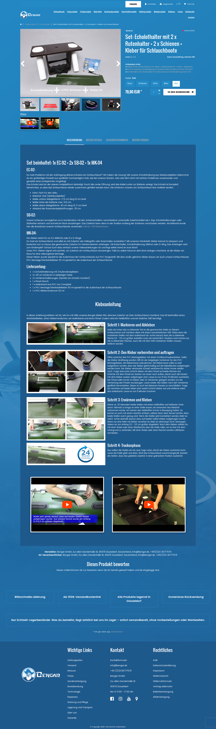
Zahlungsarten (75, 660)
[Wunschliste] (178, 4)
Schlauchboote (59, 11)
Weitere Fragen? (140, 140)
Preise (71, 676)
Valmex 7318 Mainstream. (95, 226)
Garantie (72, 718)
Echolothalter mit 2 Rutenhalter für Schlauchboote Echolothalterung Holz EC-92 (159, 72)
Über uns (72, 712)
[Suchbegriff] (72, 4)
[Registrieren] (166, 4)
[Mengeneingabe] (154, 92)
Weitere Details (94, 140)
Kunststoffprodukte (129, 11)
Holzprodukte (72, 11)
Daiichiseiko (189, 11)
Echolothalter (44, 24)
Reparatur (73, 697)
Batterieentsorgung (163, 691)
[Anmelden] (150, 4)
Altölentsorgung (161, 697)
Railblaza (171, 11)
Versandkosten (117, 632)
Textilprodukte (85, 11)
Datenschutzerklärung (164, 665)
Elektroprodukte (145, 11)
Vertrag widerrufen (162, 686)
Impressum (159, 670)
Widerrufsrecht (160, 676)
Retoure (72, 670)
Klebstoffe (98, 11)
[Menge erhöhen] (159, 90)
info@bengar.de (118, 665)
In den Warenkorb (181, 92)
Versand (72, 665)
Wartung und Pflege (78, 702)
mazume (191, 17)
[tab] (74, 140)
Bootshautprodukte (111, 11)
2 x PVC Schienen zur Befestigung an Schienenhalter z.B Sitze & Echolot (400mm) (160, 69)
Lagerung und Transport (80, 707)
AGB (155, 660)
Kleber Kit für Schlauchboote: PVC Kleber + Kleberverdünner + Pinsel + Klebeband (160, 67)
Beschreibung (74, 140)
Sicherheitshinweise (117, 140)
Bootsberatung (75, 686)
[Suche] (133, 4)
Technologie (74, 691)
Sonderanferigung (77, 681)
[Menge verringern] (159, 93)
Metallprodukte (159, 11)
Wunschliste (188, 30)
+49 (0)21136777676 (121, 670)
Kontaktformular (118, 660)
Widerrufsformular (162, 681)
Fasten (180, 11)
